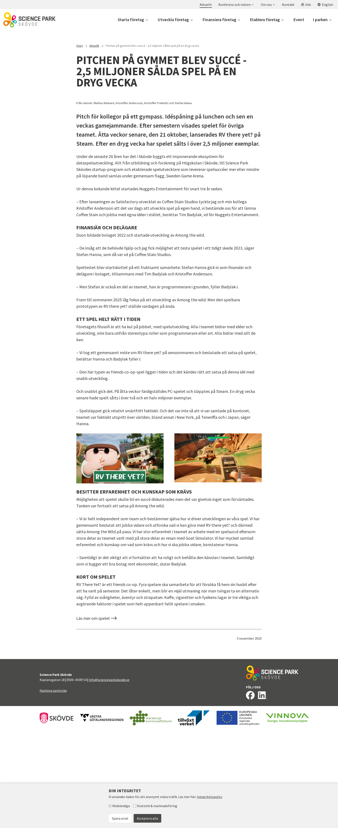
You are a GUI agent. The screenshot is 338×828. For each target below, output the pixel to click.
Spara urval (120, 818)
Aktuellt (94, 46)
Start (79, 46)
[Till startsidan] (29, 19)
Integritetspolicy (209, 797)
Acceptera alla (147, 818)
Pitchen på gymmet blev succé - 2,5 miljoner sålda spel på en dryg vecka (152, 46)
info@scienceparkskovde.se (109, 778)
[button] (236, 4)
